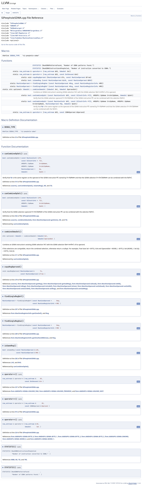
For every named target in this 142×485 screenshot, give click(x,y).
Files (52, 8)
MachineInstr (59, 95)
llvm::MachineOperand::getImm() (45, 220)
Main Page (5, 8)
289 (16, 334)
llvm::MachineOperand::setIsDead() (91, 286)
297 (16, 309)
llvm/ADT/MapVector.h (20, 33)
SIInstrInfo (81, 95)
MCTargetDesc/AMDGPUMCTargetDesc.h (26, 31)
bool (30, 80)
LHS (64, 80)
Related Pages (15, 8)
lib (2, 13)
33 (16, 137)
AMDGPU (15, 13)
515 (16, 182)
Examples (60, 8)
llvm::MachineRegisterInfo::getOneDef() (26, 313)
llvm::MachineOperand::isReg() (14, 286)
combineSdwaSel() (25, 220)
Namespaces (34, 8)
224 (16, 432)
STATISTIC (37, 65)
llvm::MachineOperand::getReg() (30, 284)
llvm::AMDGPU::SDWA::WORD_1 (42, 439)
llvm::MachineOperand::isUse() (65, 286)
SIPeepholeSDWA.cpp (30, 137)
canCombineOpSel (40, 95)
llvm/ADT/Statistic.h (20, 36)
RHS (90, 80)
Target (8, 13)
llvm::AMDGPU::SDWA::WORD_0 (14, 439)
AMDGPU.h (14, 26)
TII (90, 95)
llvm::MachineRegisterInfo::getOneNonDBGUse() (30, 338)
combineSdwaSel (39, 89)
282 (16, 358)
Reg (71, 83)
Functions (138, 16)
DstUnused (69, 74)
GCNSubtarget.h (17, 28)
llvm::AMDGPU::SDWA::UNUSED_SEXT (89, 391)
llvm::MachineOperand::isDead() (84, 284)
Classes (44, 8)
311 (16, 255)
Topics (24, 8)
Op (61, 104)
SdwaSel (63, 71)
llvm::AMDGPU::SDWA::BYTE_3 (93, 436)
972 (16, 412)
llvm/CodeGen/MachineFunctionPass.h (26, 38)
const (62, 74)
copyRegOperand (39, 77)
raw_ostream (24, 71)
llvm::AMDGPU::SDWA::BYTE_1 (46, 436)
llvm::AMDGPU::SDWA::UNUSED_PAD (25, 391)
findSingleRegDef (40, 86)
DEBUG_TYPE (15, 56)
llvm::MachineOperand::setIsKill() (118, 286)
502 (16, 216)
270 (16, 280)
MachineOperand (54, 77)
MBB (13, 460)
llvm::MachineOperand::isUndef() (39, 286)
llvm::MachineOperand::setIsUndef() (17, 289)
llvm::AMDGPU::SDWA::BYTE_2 (69, 436)
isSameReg (37, 80)
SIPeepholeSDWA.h (18, 23)
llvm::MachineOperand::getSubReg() (57, 284)
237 (16, 387)
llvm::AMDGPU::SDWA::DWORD (116, 436)
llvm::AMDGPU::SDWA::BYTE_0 (22, 436)
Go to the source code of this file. (13, 44)
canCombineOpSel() (25, 186)
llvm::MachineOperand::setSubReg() (74, 289)
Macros (133, 16)
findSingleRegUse (40, 83)
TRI (25, 460)
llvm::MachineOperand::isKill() (109, 284)
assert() (14, 186)
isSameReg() (38, 186)
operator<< (37, 71)
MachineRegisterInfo (89, 83)
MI (68, 95)
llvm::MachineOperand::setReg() (43, 289)
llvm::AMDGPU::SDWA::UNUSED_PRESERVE (55, 391)
